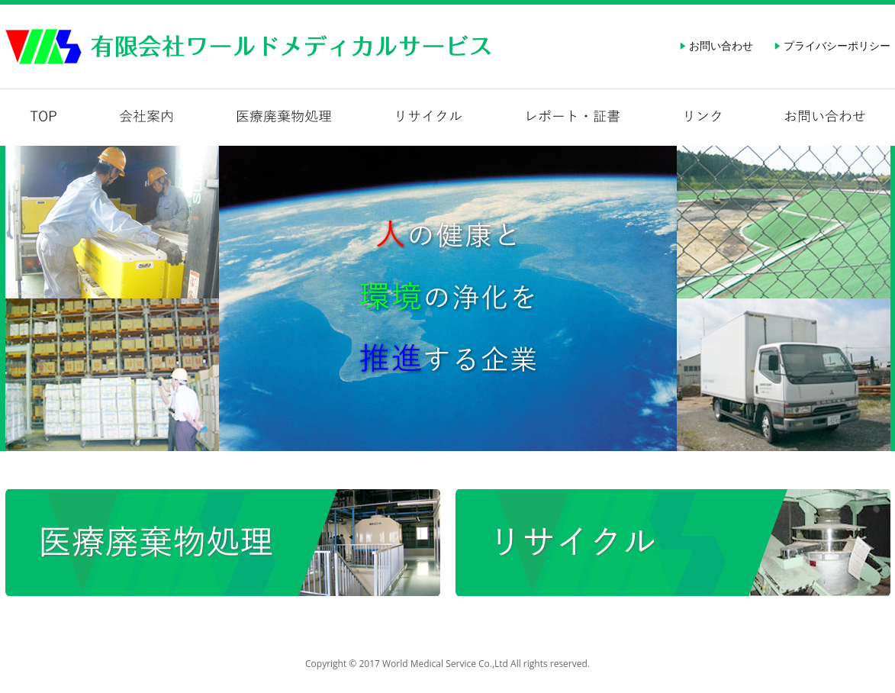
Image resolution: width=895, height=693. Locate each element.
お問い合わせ (721, 45)
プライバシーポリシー (837, 45)
